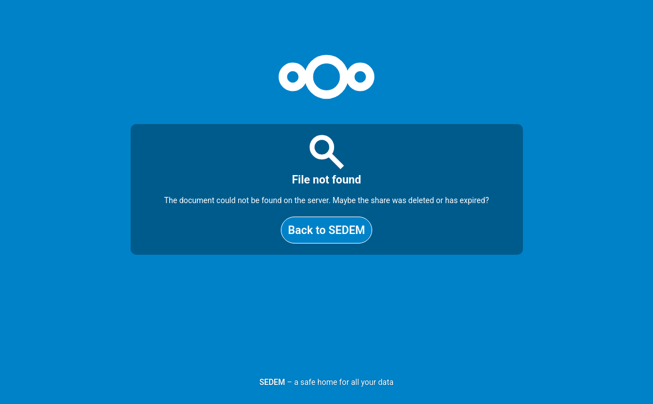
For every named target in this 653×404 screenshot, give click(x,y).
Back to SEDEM (326, 230)
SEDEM (272, 382)
